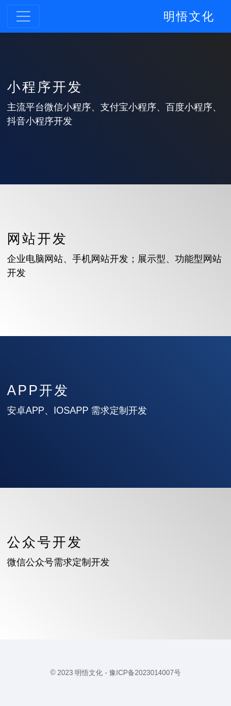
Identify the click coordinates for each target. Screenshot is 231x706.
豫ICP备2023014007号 (145, 673)
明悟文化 (189, 16)
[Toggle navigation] (23, 16)
